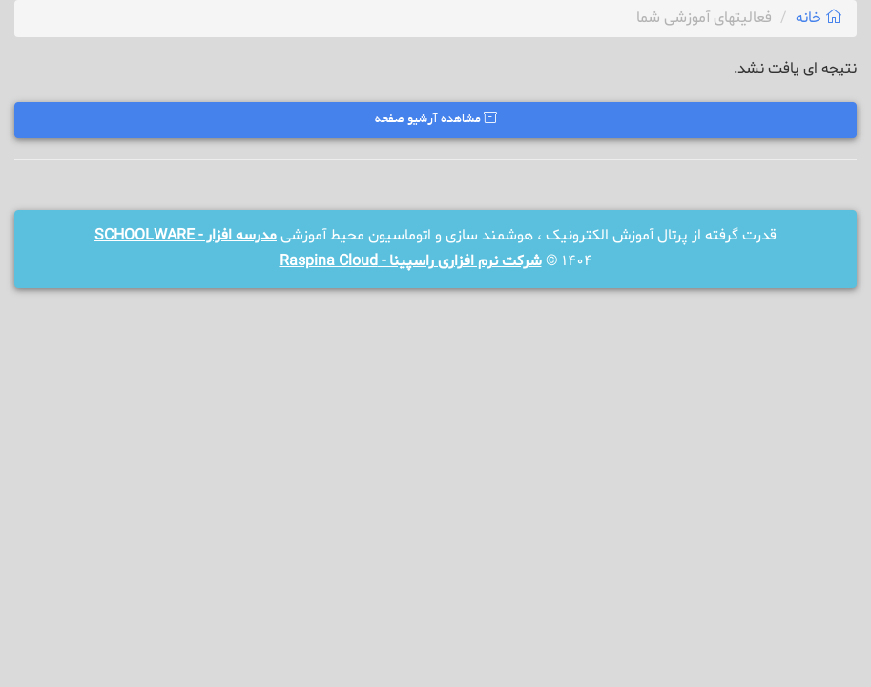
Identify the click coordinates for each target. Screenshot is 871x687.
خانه (819, 18)
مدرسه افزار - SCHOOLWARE (185, 235)
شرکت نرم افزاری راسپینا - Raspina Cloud (411, 261)
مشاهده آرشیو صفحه (436, 119)
